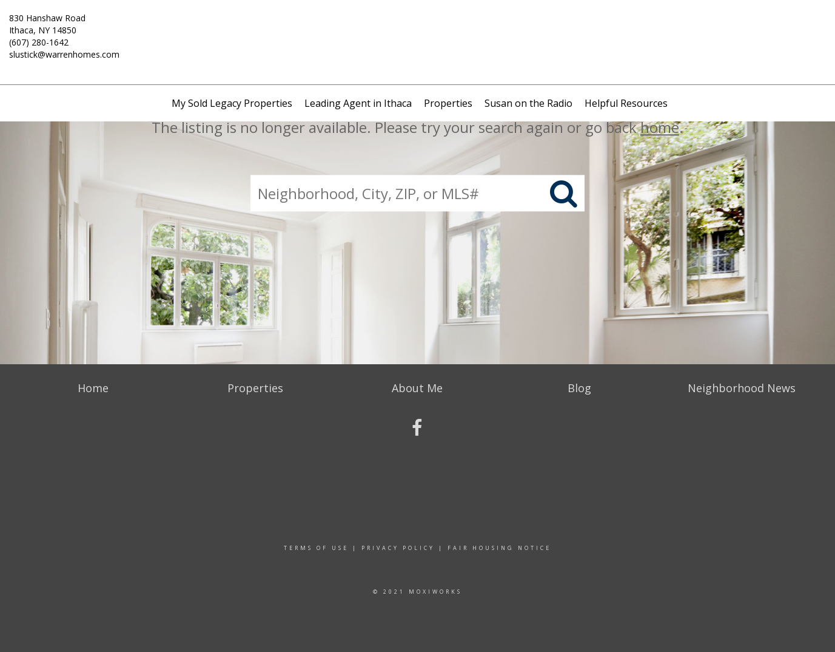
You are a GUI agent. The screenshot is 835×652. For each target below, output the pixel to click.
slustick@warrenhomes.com (64, 54)
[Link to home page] (417, 27)
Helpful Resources (626, 103)
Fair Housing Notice (499, 548)
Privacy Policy (398, 548)
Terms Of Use (316, 548)
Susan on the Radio (528, 103)
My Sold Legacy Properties (232, 103)
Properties (448, 103)
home (659, 127)
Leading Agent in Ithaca (358, 103)
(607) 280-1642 (39, 42)
